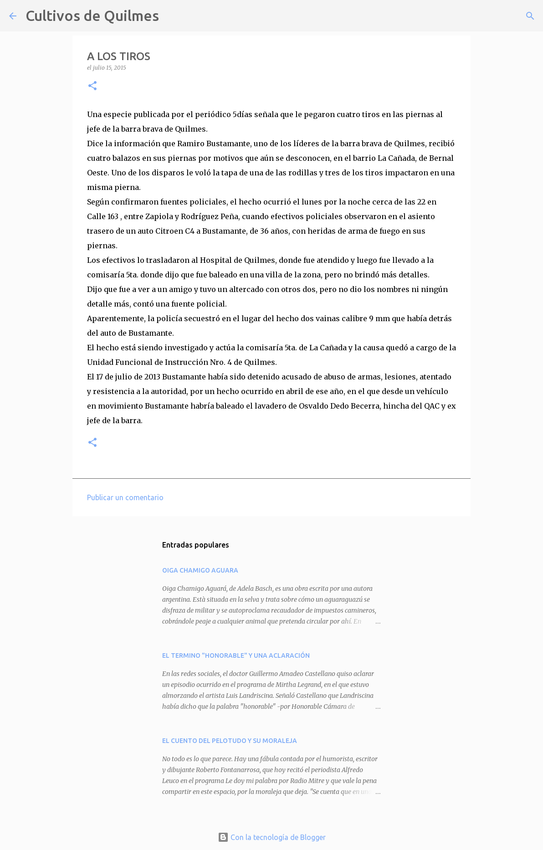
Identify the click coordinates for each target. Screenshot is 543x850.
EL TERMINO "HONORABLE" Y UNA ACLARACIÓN (236, 655)
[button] (92, 86)
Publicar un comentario (125, 497)
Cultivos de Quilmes (92, 15)
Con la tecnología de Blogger (272, 837)
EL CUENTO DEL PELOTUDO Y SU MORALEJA (229, 740)
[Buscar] (171, 16)
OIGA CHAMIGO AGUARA (200, 570)
